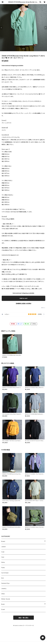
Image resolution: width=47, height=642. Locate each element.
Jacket (3, 546)
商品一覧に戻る (24, 618)
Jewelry (3, 588)
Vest (2, 557)
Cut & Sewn (5, 573)
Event (3, 609)
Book (3, 604)
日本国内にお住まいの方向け (23, 303)
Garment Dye (5, 583)
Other (3, 593)
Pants (3, 567)
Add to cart (23, 298)
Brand (3, 541)
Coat (2, 552)
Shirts (3, 562)
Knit (2, 578)
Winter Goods (5, 599)
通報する (43, 307)
